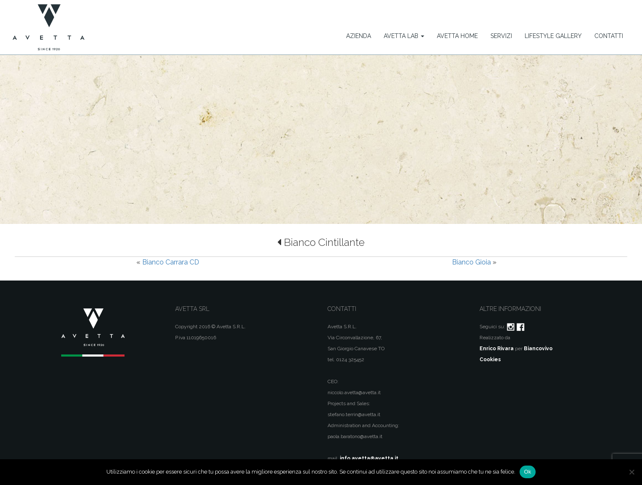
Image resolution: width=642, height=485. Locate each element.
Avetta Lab (404, 36)
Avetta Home (457, 36)
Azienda (358, 36)
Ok (527, 472)
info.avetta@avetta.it (369, 458)
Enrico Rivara (496, 348)
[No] (631, 472)
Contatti (608, 36)
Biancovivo (538, 348)
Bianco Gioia (471, 262)
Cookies (490, 359)
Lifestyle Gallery (553, 36)
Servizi (501, 36)
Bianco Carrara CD (170, 262)
